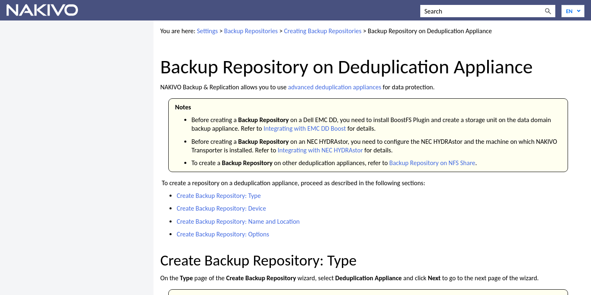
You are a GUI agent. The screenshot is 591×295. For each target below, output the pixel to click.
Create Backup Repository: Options (222, 234)
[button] (548, 11)
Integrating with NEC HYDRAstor (320, 150)
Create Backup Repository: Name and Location (238, 221)
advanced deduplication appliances (334, 87)
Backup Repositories (251, 31)
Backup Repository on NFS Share (432, 163)
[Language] (572, 11)
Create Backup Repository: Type (218, 196)
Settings (207, 31)
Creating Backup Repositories (323, 31)
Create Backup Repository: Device (221, 208)
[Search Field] (487, 11)
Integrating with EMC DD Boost (304, 128)
